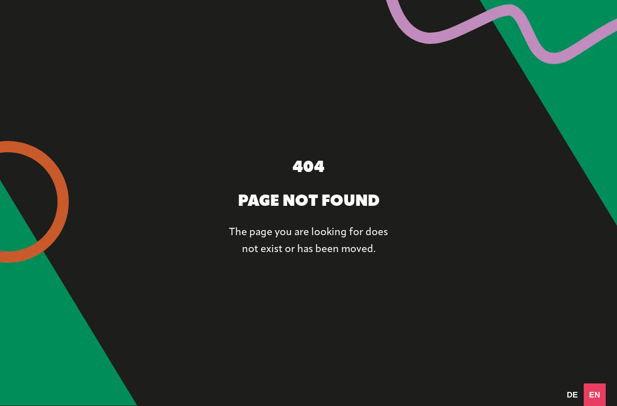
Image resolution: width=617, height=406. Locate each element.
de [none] (572, 394)
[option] (572, 394)
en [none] (594, 394)
